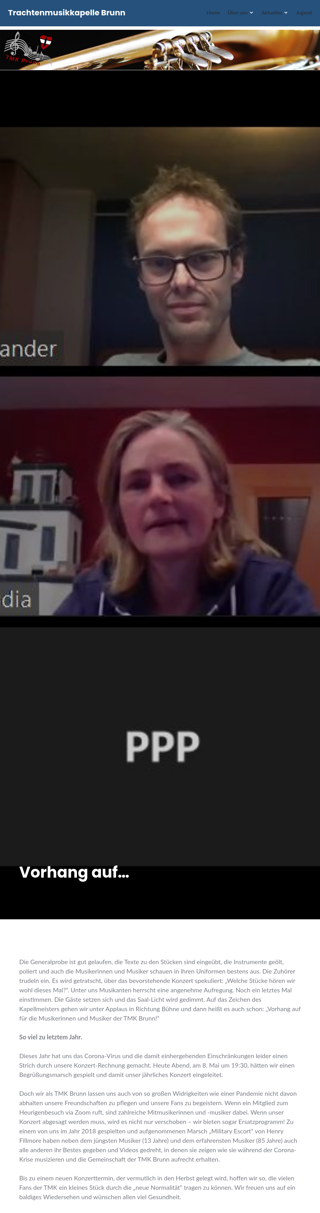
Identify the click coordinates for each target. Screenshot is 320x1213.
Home (212, 14)
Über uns (236, 14)
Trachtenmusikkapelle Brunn (68, 14)
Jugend (303, 14)
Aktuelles (270, 14)
